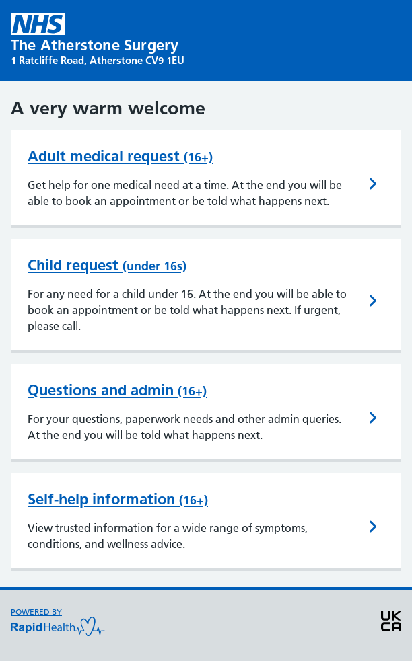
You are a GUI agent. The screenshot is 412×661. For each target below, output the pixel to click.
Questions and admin (117, 390)
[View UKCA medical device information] (391, 625)
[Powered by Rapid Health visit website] (58, 625)
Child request (107, 265)
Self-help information (118, 499)
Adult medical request (120, 156)
